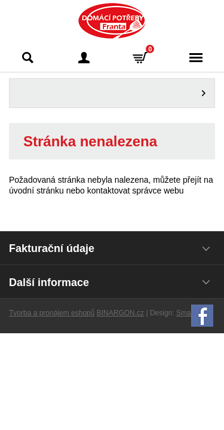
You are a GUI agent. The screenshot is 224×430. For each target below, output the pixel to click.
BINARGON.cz (120, 313)
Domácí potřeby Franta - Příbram (112, 21)
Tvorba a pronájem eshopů (51, 313)
